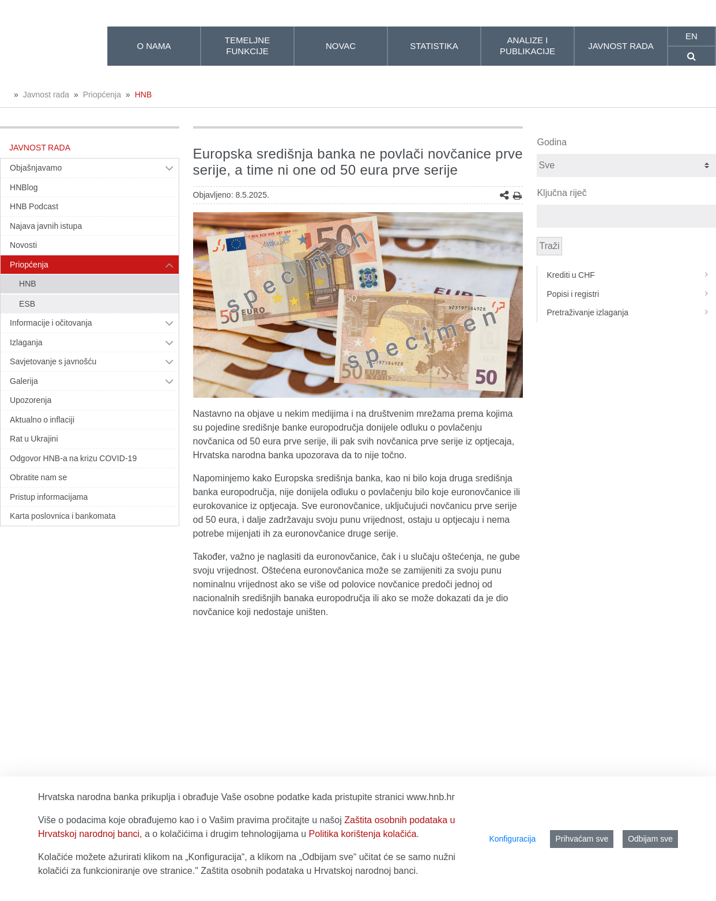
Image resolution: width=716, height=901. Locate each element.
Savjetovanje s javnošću (53, 361)
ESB (27, 303)
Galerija (24, 381)
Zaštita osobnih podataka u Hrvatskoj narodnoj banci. (309, 871)
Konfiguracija (512, 838)
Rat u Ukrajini (34, 438)
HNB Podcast (34, 206)
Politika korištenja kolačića (363, 834)
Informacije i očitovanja (51, 322)
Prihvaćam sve (581, 838)
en (691, 36)
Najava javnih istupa (46, 226)
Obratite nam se (38, 477)
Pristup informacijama (49, 497)
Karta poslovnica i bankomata (63, 516)
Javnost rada (46, 94)
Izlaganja (26, 342)
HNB (143, 94)
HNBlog (24, 187)
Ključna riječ (561, 193)
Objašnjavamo (36, 167)
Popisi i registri (631, 294)
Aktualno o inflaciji (42, 419)
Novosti (23, 245)
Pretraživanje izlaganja (631, 312)
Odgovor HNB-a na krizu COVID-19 (73, 458)
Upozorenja (30, 400)
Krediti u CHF (631, 275)
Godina (552, 142)
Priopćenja (102, 94)
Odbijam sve (650, 838)
